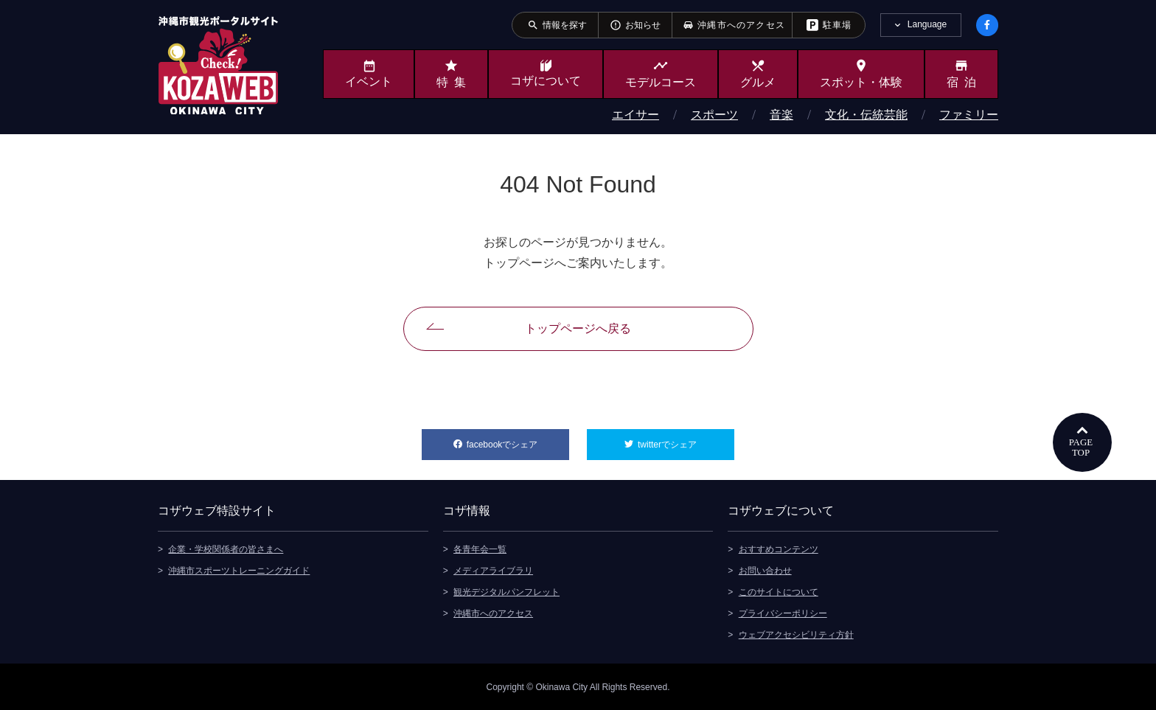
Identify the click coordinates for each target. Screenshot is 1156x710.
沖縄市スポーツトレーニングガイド (239, 570)
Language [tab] (927, 24)
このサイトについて (778, 591)
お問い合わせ (765, 570)
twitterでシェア (686, 439)
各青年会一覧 (479, 548)
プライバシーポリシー (783, 613)
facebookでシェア (518, 439)
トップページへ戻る (578, 328)
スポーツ (714, 114)
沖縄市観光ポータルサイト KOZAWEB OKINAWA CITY (218, 64)
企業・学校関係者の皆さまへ (225, 548)
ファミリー (968, 114)
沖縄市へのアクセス (493, 613)
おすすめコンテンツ (778, 548)
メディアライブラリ (493, 570)
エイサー (635, 114)
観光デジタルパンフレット (506, 591)
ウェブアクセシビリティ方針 (796, 634)
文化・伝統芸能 (866, 114)
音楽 (781, 114)
